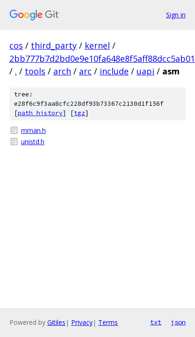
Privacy (82, 322)
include (114, 71)
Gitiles (56, 322)
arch (62, 71)
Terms (108, 322)
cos (16, 45)
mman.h (33, 130)
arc (85, 71)
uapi (145, 71)
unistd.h (32, 141)
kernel (97, 45)
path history (40, 113)
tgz (79, 113)
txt (155, 322)
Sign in (176, 14)
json (178, 322)
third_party (54, 45)
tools (35, 71)
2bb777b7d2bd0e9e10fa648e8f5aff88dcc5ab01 (102, 58)
